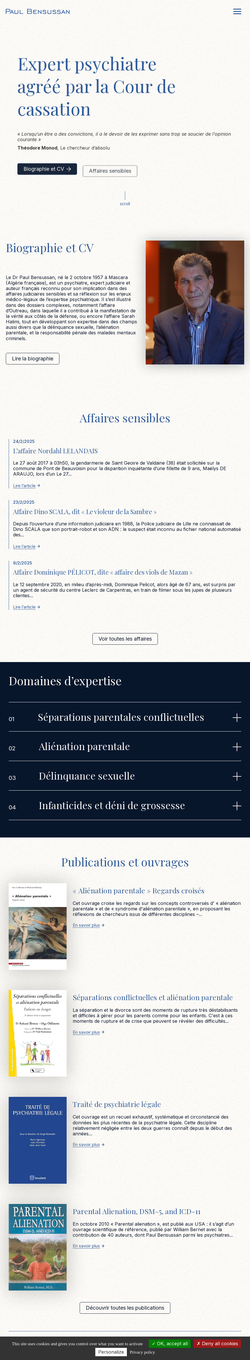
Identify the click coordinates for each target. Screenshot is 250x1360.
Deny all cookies (217, 1343)
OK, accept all (170, 1343)
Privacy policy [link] (142, 1352)
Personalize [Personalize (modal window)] (111, 1352)
